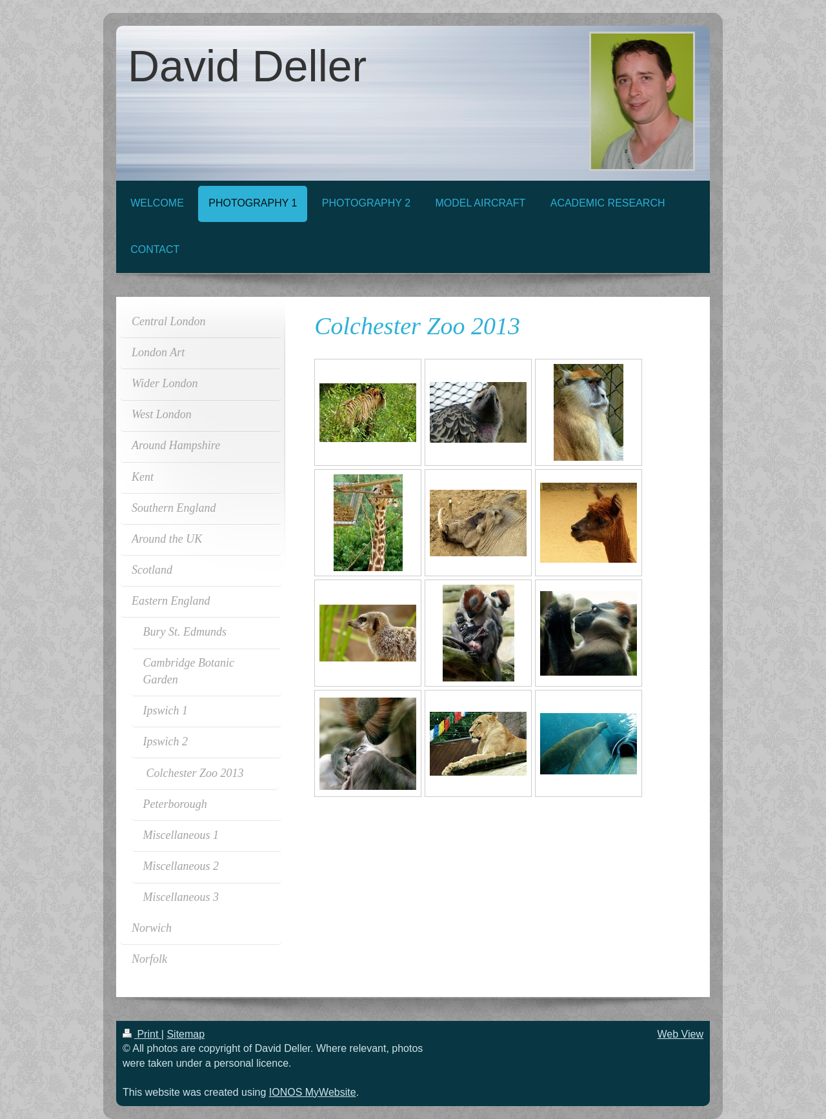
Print (142, 1034)
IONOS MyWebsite (312, 1092)
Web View (680, 1034)
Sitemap (185, 1034)
